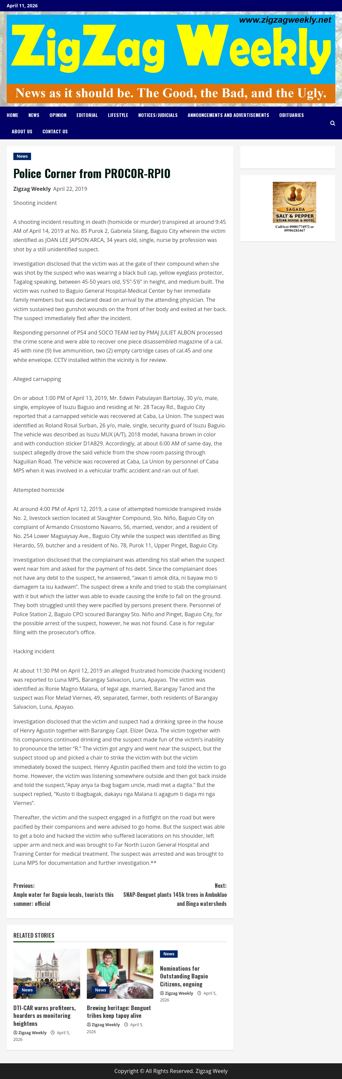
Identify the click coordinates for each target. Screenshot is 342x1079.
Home (12, 114)
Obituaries (291, 114)
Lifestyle (118, 114)
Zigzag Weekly (32, 188)
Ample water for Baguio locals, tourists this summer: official (66, 894)
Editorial (87, 114)
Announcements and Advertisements (228, 114)
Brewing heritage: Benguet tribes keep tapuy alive (119, 1011)
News (33, 114)
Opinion (57, 114)
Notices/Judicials (158, 114)
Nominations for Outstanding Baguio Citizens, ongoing (184, 976)
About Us (22, 131)
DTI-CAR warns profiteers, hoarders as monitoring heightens (44, 1015)
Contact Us (55, 131)
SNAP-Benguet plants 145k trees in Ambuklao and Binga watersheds (173, 894)
